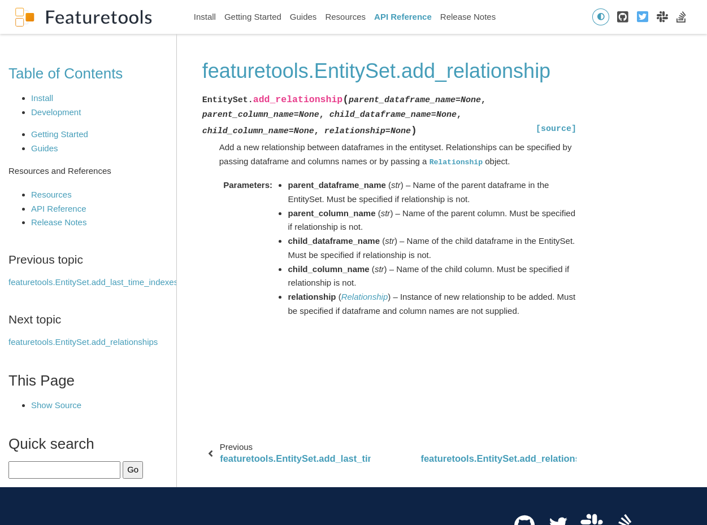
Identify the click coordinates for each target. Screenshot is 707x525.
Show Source (56, 405)
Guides (303, 16)
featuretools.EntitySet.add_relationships (83, 342)
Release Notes (468, 16)
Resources (345, 16)
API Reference (403, 16)
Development (56, 112)
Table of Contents (65, 73)
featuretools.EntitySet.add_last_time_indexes (93, 282)
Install (205, 16)
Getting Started (252, 16)
